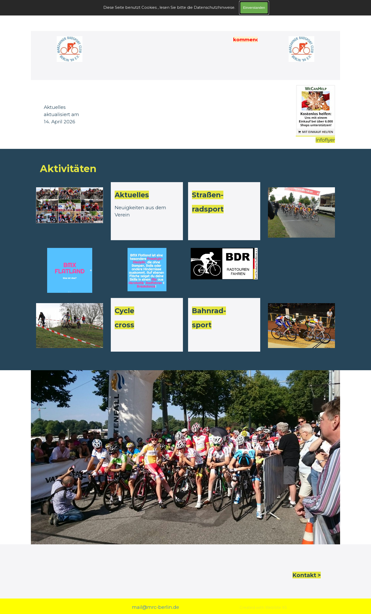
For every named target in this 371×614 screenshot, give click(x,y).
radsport (208, 209)
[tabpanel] (108, 114)
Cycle (124, 310)
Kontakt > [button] (306, 575)
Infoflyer (325, 140)
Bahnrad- (209, 310)
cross (124, 325)
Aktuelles (132, 195)
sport (202, 325)
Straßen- (207, 195)
